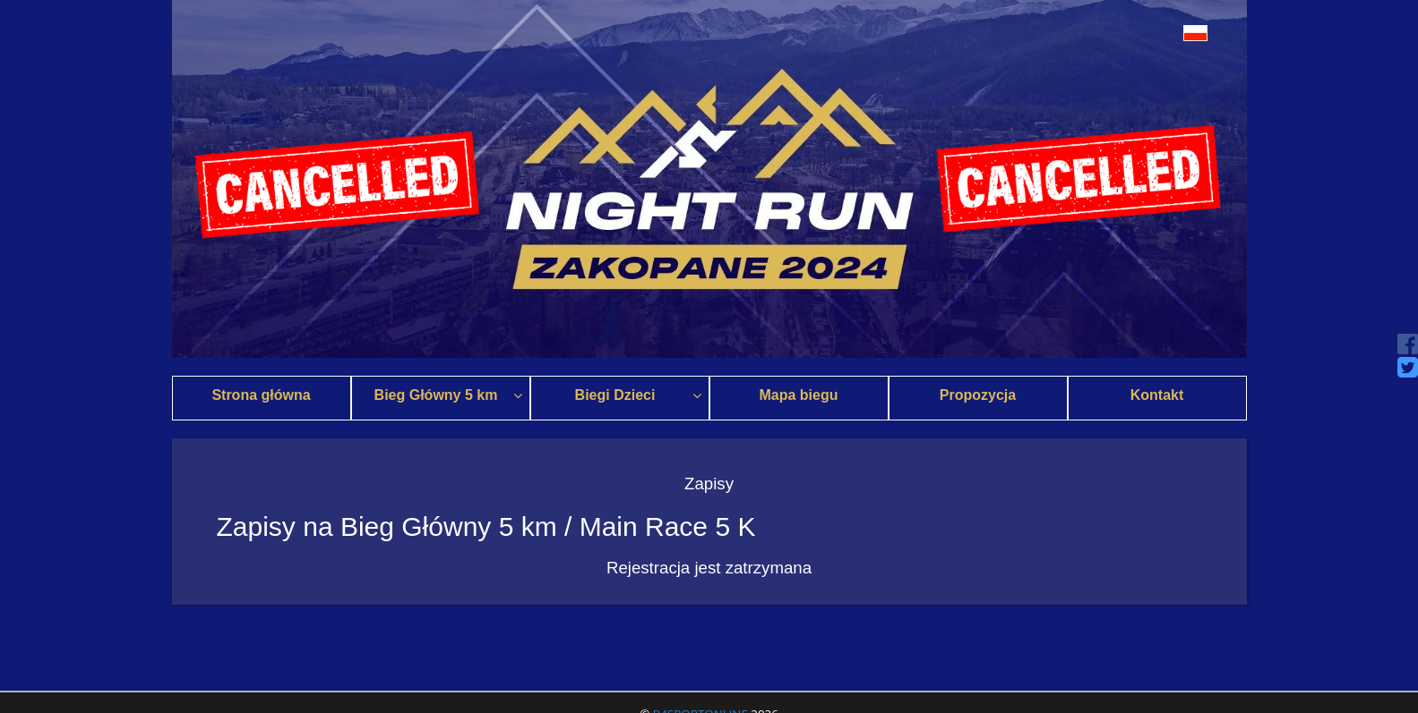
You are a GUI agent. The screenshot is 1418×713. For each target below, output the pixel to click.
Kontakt (1157, 395)
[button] (1146, 32)
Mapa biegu (798, 395)
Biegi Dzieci (638, 395)
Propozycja (978, 395)
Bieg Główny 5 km (448, 395)
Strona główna (260, 395)
